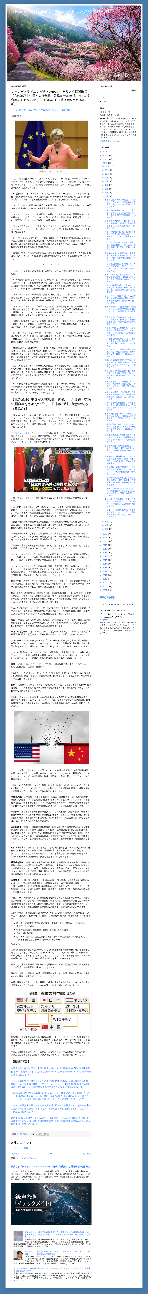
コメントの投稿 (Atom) (26, 1158)
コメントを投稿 (21, 1148)
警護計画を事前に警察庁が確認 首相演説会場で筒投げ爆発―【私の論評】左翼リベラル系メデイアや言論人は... (120, 363)
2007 (105, 590)
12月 (107, 166)
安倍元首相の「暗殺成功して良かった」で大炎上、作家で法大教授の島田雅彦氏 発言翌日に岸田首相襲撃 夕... (120, 320)
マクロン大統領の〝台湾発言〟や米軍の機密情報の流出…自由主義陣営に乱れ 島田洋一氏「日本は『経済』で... (120, 395)
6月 (107, 189)
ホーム (51, 1153)
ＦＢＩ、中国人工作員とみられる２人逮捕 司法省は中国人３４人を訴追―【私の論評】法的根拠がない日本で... (120, 331)
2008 (105, 586)
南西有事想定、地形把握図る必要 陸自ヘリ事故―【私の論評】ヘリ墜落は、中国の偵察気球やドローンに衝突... (120, 449)
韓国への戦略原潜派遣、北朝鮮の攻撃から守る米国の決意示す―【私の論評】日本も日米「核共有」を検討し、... (120, 235)
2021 (105, 537)
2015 (105, 560)
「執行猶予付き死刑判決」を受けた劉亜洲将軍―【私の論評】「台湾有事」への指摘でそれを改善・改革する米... (120, 481)
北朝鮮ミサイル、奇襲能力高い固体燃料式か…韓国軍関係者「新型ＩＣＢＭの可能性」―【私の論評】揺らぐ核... (120, 352)
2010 (105, 579)
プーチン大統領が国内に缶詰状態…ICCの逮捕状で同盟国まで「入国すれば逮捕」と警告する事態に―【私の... (120, 492)
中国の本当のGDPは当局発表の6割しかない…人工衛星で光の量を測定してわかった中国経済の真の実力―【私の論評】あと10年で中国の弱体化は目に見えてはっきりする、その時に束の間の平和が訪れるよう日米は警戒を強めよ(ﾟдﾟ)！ (51, 1096)
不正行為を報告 (107, 597)
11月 (107, 170)
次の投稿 (15, 1153)
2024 (105, 159)
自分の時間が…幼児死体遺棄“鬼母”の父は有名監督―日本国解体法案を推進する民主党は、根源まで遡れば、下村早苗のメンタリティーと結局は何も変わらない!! (57, 1234)
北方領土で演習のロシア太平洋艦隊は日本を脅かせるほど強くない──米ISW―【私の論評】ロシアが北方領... (120, 342)
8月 (107, 181)
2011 (105, 575)
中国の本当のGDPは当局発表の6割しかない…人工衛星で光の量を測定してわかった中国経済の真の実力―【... (121, 310)
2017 (105, 552)
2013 (105, 567)
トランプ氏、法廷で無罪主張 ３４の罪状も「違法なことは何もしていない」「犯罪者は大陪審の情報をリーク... (120, 470)
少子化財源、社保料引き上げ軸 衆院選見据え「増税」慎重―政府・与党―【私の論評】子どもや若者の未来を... (120, 459)
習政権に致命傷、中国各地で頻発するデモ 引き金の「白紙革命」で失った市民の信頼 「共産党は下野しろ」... (120, 438)
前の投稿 (87, 1153)
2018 (105, 549)
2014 (105, 564)
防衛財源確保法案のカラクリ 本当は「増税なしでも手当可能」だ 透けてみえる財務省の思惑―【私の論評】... (120, 213)
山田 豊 (106, 112)
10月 (107, 174)
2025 (105, 155)
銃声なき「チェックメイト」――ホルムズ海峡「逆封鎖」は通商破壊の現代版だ (51, 1166)
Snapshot (104, 619)
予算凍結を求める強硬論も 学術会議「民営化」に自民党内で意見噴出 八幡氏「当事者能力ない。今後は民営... (120, 256)
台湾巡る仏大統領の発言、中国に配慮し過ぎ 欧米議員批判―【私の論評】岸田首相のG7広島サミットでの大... (120, 406)
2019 (105, 545)
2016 (105, 556)
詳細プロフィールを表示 (110, 141)
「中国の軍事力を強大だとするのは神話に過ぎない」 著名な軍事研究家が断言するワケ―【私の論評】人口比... (120, 427)
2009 (105, 582)
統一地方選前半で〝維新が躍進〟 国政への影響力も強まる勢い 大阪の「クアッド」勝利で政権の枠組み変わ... (120, 385)
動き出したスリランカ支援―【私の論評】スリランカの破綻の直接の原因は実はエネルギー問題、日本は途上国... (120, 203)
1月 (107, 529)
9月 (107, 178)
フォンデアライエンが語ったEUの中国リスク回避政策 (41, 109)
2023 (105, 163)
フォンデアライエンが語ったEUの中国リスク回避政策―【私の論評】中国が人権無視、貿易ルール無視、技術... (120, 299)
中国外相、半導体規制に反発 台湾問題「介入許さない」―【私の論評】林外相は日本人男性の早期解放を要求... (120, 502)
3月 (107, 521)
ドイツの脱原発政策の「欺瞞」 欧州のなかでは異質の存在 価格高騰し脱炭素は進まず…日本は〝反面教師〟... (120, 288)
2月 (107, 525)
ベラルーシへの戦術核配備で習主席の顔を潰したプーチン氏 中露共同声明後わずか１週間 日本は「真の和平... (120, 513)
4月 (107, 196)
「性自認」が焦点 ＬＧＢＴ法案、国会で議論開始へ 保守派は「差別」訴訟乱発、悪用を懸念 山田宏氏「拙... (120, 245)
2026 (105, 152)
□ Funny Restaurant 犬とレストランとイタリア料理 (62, 11)
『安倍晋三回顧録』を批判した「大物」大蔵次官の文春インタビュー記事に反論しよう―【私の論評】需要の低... (120, 267)
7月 (107, 185)
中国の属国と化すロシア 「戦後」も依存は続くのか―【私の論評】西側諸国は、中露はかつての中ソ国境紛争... (120, 417)
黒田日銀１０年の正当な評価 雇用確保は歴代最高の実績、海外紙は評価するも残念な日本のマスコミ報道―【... (120, 374)
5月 (107, 193)
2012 (105, 571)
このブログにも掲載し (21, 433)
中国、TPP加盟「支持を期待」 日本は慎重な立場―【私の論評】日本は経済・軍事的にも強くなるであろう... (120, 278)
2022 (105, 534)
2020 (105, 541)
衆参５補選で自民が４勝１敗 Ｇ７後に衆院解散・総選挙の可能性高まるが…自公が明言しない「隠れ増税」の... (120, 224)
